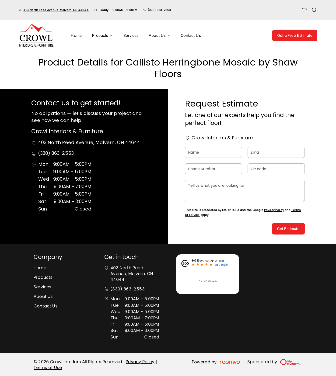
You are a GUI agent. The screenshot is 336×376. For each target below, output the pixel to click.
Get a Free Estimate (294, 35)
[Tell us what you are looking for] (244, 191)
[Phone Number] (213, 168)
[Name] (213, 152)
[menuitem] (76, 35)
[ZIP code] (276, 168)
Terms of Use (48, 367)
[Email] (276, 152)
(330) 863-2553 (159, 10)
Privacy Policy (274, 210)
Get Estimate (288, 228)
